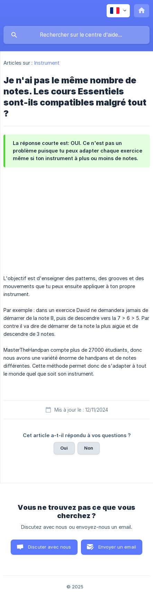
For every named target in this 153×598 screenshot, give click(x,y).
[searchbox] (76, 35)
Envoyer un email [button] (117, 547)
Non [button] (88, 448)
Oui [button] (64, 448)
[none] (118, 10)
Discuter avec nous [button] (49, 547)
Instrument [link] (47, 63)
